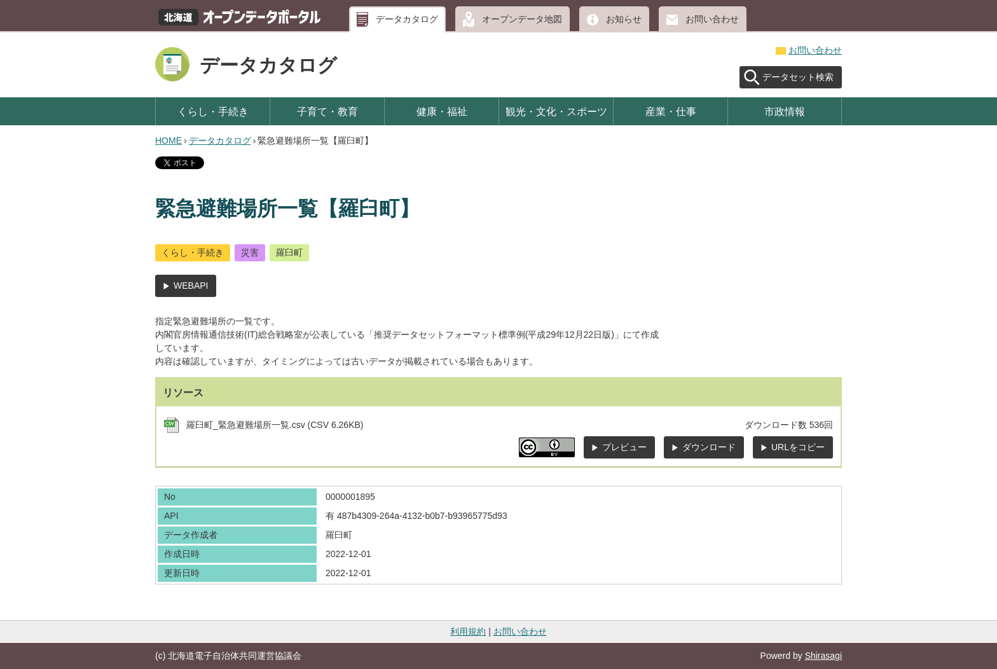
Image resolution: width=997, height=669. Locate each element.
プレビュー (624, 447)
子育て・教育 (327, 111)
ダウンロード (709, 447)
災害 (250, 252)
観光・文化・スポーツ (556, 111)
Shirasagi (823, 656)
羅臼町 (289, 252)
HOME (168, 140)
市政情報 (784, 111)
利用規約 (468, 631)
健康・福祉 (441, 111)
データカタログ (407, 19)
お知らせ (624, 19)
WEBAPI (191, 285)
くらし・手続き (213, 111)
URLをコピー (798, 447)
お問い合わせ (712, 19)
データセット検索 (798, 77)
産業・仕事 (670, 111)
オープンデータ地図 (522, 19)
